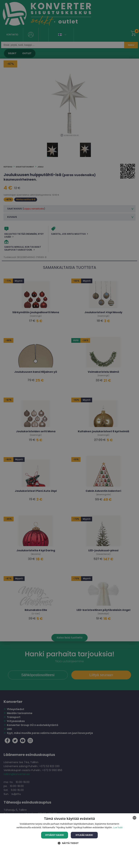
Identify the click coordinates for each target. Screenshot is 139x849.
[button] (69, 843)
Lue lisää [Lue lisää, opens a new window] (117, 827)
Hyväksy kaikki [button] (54, 835)
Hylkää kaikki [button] (84, 835)
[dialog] (69, 424)
